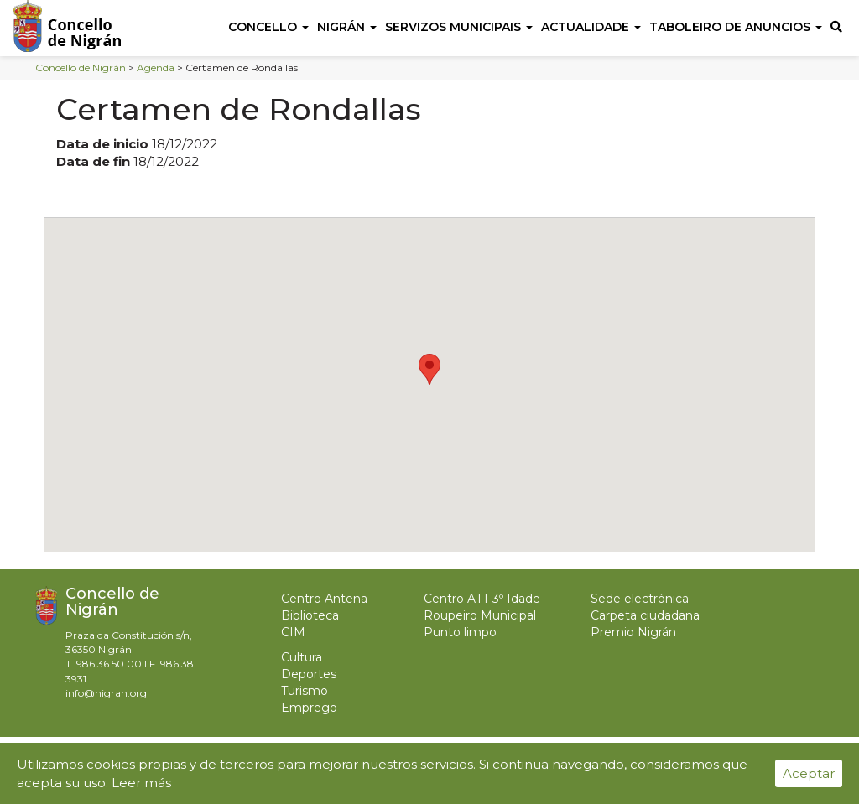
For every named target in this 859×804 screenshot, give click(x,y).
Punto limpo (460, 632)
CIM (293, 632)
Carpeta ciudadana (645, 615)
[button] (429, 369)
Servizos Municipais (459, 26)
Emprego (309, 707)
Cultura (301, 657)
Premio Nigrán (633, 632)
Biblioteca (310, 615)
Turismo (304, 690)
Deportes (308, 674)
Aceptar (809, 773)
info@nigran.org (106, 693)
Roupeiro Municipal (480, 615)
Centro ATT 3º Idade (482, 598)
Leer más (141, 783)
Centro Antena (324, 598)
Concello (268, 26)
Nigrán (347, 26)
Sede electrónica (640, 598)
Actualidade (591, 26)
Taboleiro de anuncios (735, 26)
